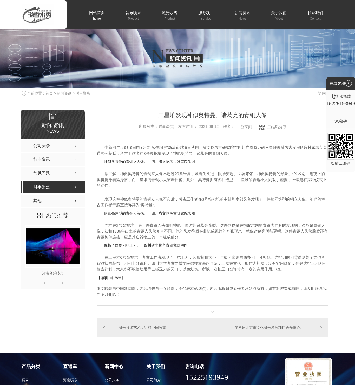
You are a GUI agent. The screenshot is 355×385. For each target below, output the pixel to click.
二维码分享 (277, 127)
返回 (325, 93)
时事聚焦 (83, 93)
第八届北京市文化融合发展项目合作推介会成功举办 (276, 328)
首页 (49, 93)
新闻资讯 (64, 93)
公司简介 (153, 380)
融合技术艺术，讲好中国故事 (142, 328)
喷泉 (25, 380)
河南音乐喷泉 (53, 273)
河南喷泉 (70, 380)
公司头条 (112, 380)
